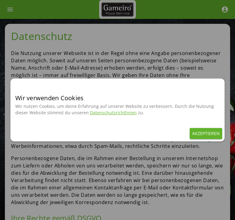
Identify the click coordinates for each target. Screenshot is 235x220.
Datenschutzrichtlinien (113, 113)
